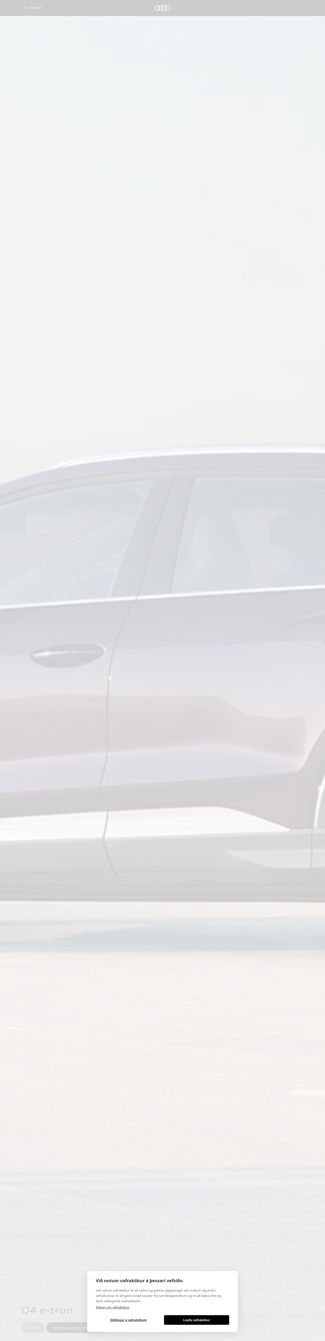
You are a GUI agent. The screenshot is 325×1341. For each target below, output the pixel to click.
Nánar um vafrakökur (112, 1307)
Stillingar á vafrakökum (128, 1320)
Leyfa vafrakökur (196, 1320)
